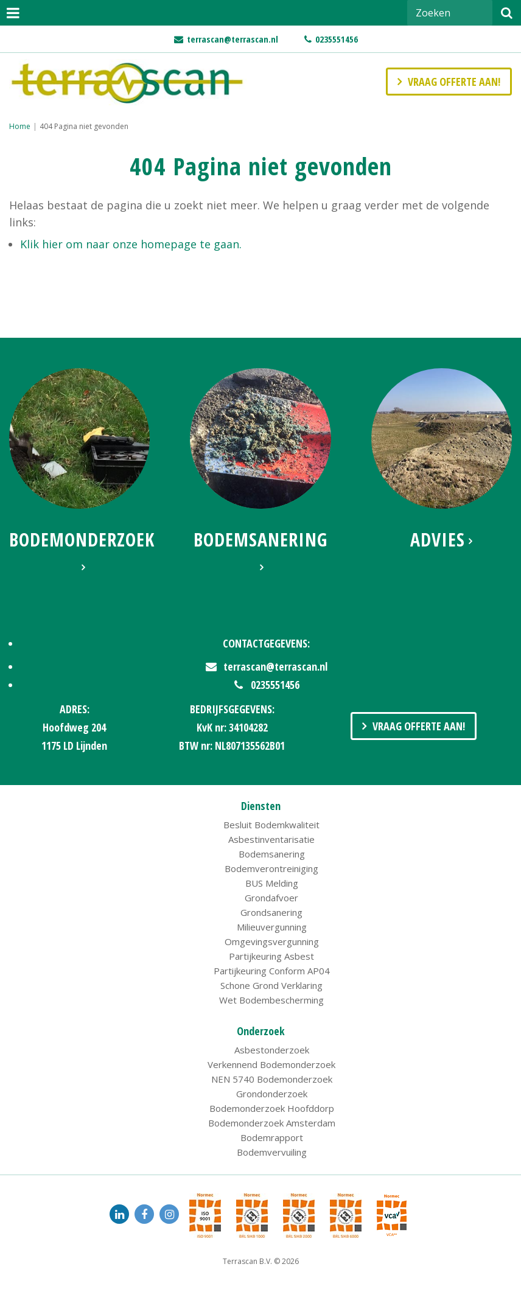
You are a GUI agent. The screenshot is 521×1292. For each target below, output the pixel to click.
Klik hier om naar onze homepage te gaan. (131, 244)
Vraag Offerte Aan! (418, 726)
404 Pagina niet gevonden (84, 126)
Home (19, 126)
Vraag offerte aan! (454, 81)
